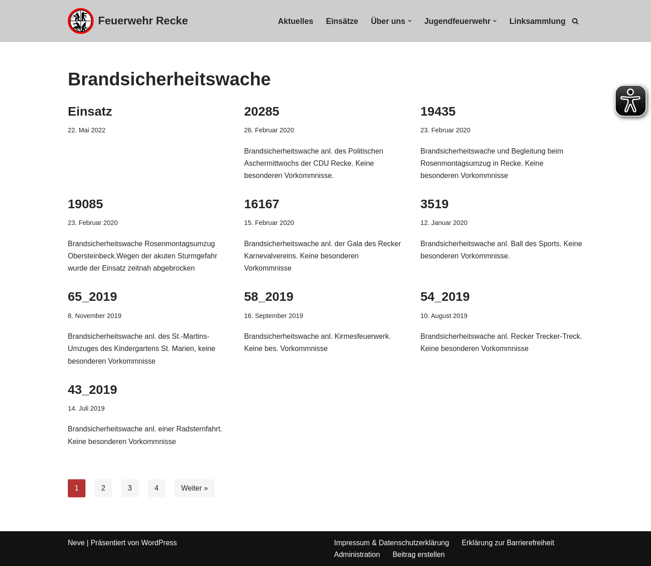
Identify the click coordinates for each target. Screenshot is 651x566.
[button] (410, 21)
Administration (357, 554)
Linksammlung (537, 21)
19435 (438, 111)
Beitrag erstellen (418, 554)
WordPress (159, 543)
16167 (261, 204)
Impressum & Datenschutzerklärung (391, 543)
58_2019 (268, 297)
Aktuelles (295, 21)
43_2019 (92, 390)
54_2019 (445, 297)
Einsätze (342, 21)
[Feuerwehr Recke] (128, 21)
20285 (261, 111)
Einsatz (90, 111)
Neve (76, 543)
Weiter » (194, 488)
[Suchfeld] (575, 21)
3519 (434, 204)
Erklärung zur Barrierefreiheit (508, 543)
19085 (85, 204)
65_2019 (92, 297)
